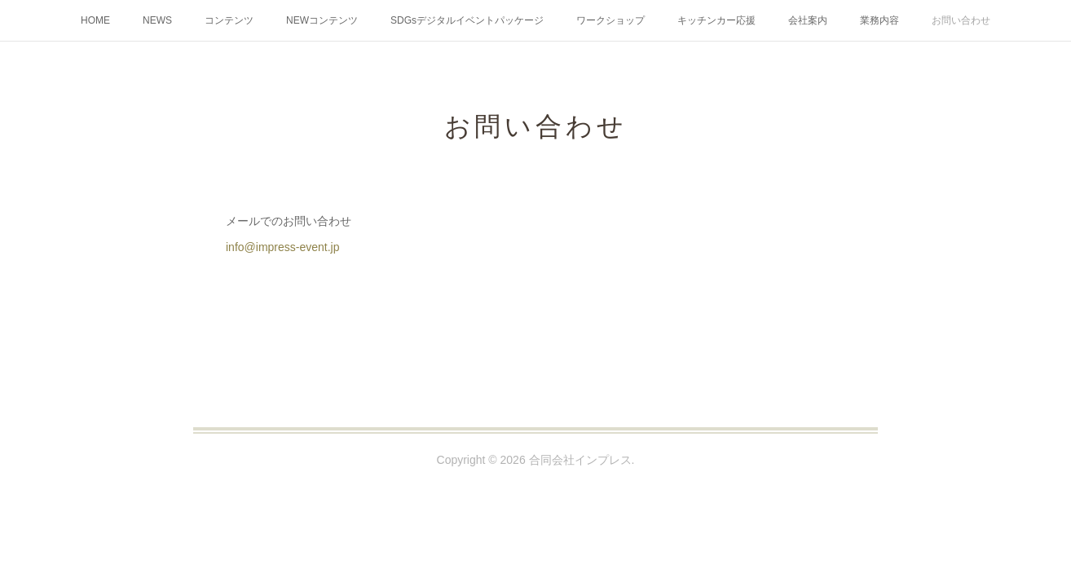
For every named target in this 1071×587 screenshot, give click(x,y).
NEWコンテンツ (322, 20)
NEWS (157, 20)
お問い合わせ (961, 20)
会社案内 (807, 20)
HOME (95, 20)
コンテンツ (229, 20)
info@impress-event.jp (283, 247)
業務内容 (879, 20)
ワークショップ (610, 20)
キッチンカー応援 (716, 20)
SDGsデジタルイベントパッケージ (467, 20)
